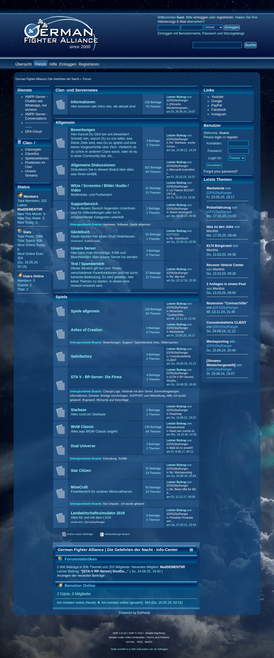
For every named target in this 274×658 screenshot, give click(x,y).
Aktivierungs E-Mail (172, 22)
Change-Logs (111, 391)
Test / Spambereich (87, 264)
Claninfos (32, 154)
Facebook (218, 110)
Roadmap (175, 413)
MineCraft (79, 487)
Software (122, 224)
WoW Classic (82, 427)
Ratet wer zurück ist (181, 431)
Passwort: (215, 151)
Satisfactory (81, 356)
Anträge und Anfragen (114, 395)
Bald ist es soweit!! (181, 447)
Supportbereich (84, 204)
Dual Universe (83, 446)
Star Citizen (81, 471)
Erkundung (110, 458)
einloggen (200, 17)
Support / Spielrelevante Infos (140, 342)
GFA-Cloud (33, 131)
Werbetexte (176, 331)
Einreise (94, 395)
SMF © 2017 (136, 633)
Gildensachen (169, 342)
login (218, 137)
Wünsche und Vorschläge (113, 399)
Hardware (109, 224)
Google (216, 101)
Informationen (83, 102)
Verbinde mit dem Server (137, 391)
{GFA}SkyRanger (177, 100)
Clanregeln (33, 149)
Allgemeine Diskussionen (93, 165)
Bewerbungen (83, 130)
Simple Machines (155, 633)
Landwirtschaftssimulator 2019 (98, 513)
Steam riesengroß (180, 212)
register (232, 137)
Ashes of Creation (86, 330)
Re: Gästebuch (178, 238)
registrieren (224, 17)
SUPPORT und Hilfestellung (147, 395)
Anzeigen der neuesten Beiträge (81, 575)
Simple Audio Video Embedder (127, 637)
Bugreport (88, 399)
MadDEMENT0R (172, 567)
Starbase (78, 410)
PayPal (216, 105)
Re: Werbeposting (180, 472)
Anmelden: (214, 143)
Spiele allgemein (140, 224)
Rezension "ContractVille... (176, 312)
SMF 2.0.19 (120, 633)
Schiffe (122, 458)
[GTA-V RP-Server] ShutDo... (104, 571)
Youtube (217, 97)
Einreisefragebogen (166, 391)
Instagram (218, 114)
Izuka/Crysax (92, 240)
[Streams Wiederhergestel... (177, 105)
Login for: (215, 158)
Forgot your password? (221, 171)
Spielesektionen (37, 158)
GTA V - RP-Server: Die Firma (96, 377)
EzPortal (143, 613)
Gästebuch (80, 232)
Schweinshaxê (175, 427)
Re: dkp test (177, 276)
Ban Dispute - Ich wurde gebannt (123, 503)
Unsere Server (83, 248)
